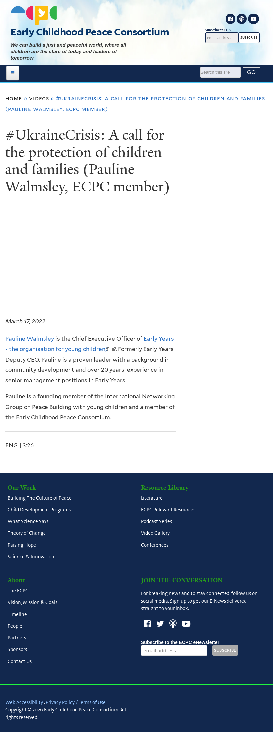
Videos (39, 98)
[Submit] (251, 72)
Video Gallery (155, 533)
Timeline (17, 614)
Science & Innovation (31, 556)
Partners (17, 638)
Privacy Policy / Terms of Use (76, 702)
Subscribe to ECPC (221, 30)
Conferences (154, 545)
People (15, 626)
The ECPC (18, 591)
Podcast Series (156, 521)
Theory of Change (27, 533)
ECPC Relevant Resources (168, 509)
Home (13, 98)
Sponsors (17, 649)
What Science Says (28, 521)
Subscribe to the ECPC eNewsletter (180, 642)
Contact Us (20, 661)
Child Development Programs (39, 509)
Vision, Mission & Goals (32, 602)
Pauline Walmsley (29, 338)
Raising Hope (22, 545)
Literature (152, 498)
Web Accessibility (24, 702)
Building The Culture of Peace (40, 498)
